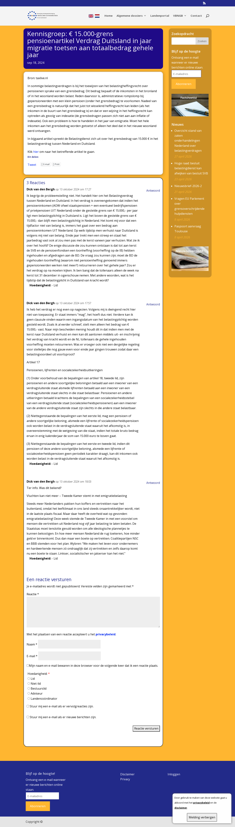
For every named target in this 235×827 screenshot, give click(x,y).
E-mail (32, 656)
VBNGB (178, 15)
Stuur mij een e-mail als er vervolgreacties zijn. (61, 706)
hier (36, 152)
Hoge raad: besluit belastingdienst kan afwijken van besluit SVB (191, 168)
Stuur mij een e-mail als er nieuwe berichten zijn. (63, 717)
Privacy (125, 779)
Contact (196, 15)
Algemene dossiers (130, 15)
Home (108, 15)
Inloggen (174, 774)
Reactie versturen (146, 728)
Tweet (32, 164)
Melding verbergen (202, 817)
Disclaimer (127, 774)
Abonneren (183, 84)
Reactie (33, 594)
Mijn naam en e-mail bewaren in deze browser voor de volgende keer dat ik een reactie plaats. (93, 666)
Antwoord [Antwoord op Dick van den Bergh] (153, 191)
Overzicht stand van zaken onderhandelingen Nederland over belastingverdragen (188, 141)
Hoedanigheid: (39, 674)
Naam (32, 644)
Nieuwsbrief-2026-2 (188, 186)
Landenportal (159, 15)
